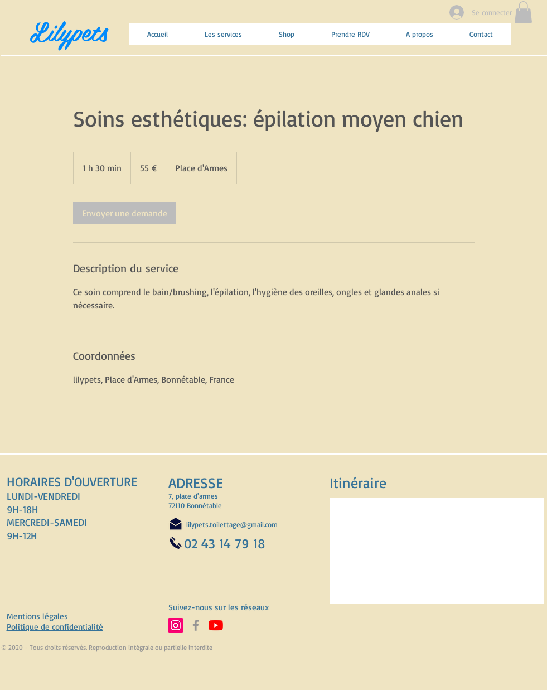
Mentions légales (37, 616)
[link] (124, 213)
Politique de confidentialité (55, 626)
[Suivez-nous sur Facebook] (195, 625)
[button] (523, 12)
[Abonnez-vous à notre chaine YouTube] (216, 625)
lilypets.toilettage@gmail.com (232, 524)
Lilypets (69, 30)
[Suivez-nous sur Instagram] (175, 625)
